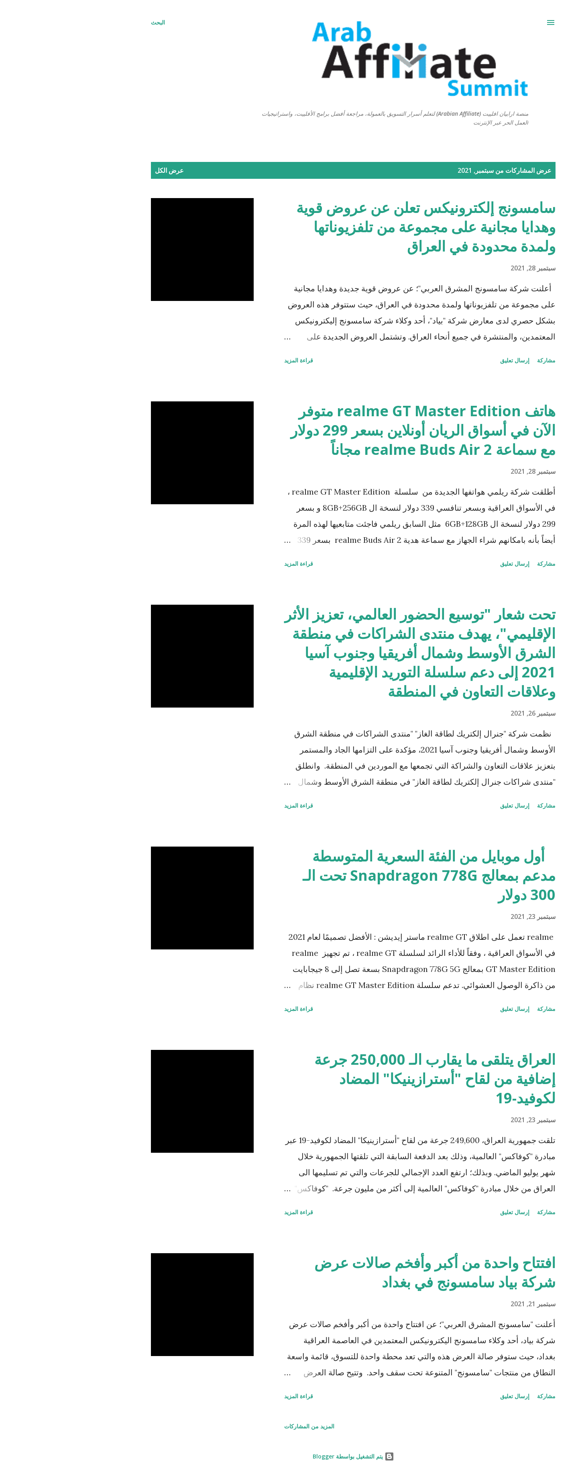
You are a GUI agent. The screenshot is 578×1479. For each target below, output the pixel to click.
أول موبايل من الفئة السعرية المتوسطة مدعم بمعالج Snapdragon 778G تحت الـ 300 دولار (364, 875)
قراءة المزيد (234, 360)
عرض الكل (105, 170)
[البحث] (94, 22)
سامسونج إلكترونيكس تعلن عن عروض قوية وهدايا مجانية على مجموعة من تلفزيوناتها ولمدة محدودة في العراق (361, 227)
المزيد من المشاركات (245, 1426)
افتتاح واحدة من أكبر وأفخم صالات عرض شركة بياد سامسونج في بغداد (370, 1272)
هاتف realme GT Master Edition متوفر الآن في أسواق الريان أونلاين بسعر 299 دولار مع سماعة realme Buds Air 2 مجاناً (358, 430)
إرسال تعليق (450, 360)
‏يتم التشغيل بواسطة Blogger (289, 1456)
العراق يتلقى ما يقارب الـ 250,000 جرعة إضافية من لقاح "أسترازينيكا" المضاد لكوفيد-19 (370, 1078)
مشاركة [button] (482, 360)
